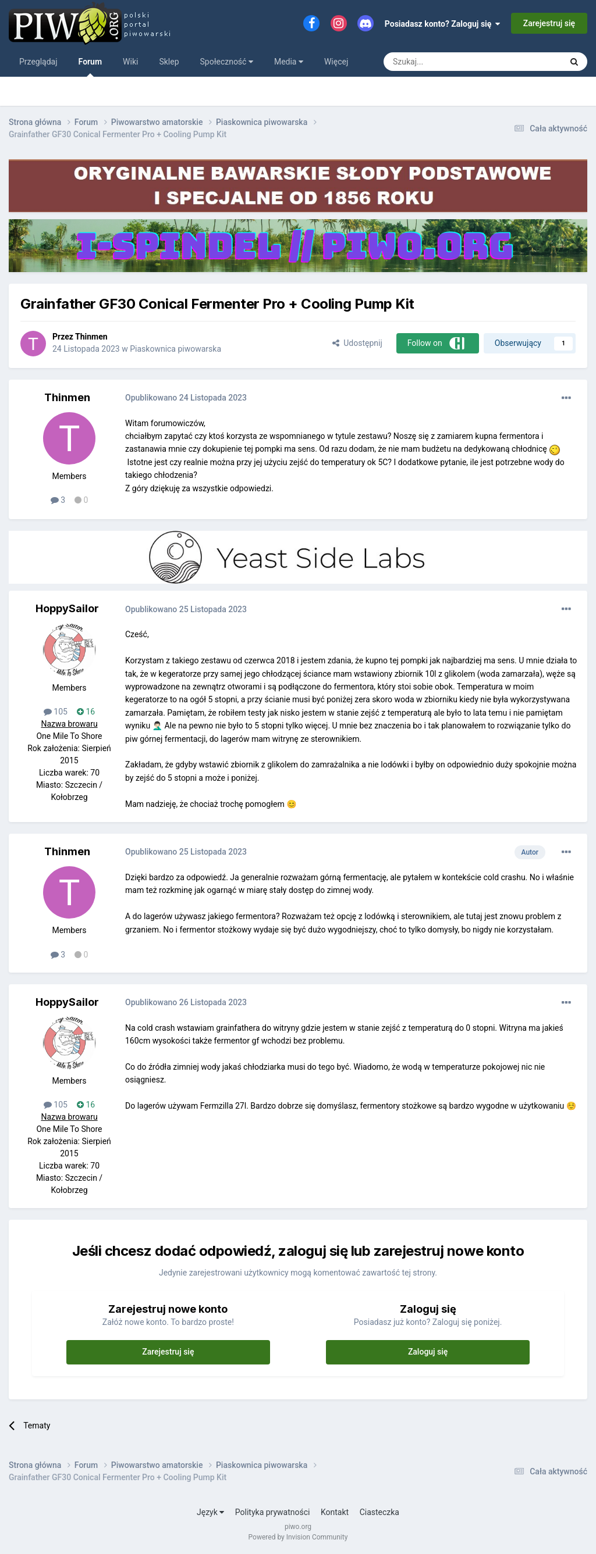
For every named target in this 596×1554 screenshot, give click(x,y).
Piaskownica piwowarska (175, 348)
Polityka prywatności (272, 1512)
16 (86, 711)
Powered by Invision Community (298, 1537)
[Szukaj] (445, 61)
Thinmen (91, 336)
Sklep (169, 61)
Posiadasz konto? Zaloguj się (443, 23)
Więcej (336, 61)
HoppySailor (67, 608)
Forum (90, 67)
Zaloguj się (428, 1351)
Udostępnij (357, 343)
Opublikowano (186, 397)
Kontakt (335, 1512)
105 (56, 711)
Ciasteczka (379, 1512)
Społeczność (226, 61)
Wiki (130, 61)
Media (288, 61)
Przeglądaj (38, 61)
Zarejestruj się (549, 23)
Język (210, 1512)
